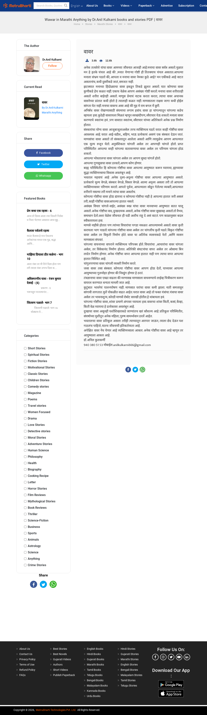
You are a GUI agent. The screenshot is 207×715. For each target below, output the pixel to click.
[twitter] (171, 657)
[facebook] (155, 657)
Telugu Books (94, 675)
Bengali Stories (129, 669)
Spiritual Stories (38, 354)
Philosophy (35, 456)
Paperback (147, 6)
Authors (57, 664)
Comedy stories (38, 386)
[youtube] (179, 657)
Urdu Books (93, 696)
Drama (32, 418)
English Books (95, 648)
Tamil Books (94, 669)
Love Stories (36, 425)
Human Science (38, 450)
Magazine (34, 393)
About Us (92, 6)
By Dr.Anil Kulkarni (52, 107)
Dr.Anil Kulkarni (52, 59)
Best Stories (60, 648)
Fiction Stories (37, 361)
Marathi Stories (130, 659)
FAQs (22, 675)
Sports (32, 533)
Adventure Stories (40, 444)
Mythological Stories (41, 501)
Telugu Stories (129, 685)
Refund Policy (27, 669)
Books (109, 6)
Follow (52, 66)
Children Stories (38, 380)
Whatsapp (43, 175)
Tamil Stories (128, 680)
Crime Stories (37, 565)
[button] (65, 5)
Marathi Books (95, 664)
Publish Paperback (64, 675)
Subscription (186, 6)
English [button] (77, 6)
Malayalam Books (97, 685)
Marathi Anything (52, 112)
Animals (33, 539)
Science (33, 552)
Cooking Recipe (38, 476)
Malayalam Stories (131, 675)
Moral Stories (37, 437)
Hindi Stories (128, 648)
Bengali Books (95, 680)
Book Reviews (37, 507)
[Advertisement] (43, 617)
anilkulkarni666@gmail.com (132, 345)
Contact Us (25, 654)
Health (32, 463)
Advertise (167, 6)
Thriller (33, 514)
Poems (32, 399)
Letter (32, 482)
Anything (34, 558)
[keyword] (51, 5)
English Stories (129, 664)
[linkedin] (187, 657)
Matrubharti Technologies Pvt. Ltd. (56, 709)
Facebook (43, 152)
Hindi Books (94, 654)
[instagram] (163, 657)
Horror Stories (37, 488)
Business (34, 527)
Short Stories (36, 348)
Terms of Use (26, 664)
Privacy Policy (27, 659)
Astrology (34, 546)
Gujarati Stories (130, 654)
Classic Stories (38, 374)
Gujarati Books (95, 659)
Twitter (43, 164)
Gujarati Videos (62, 659)
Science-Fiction (38, 520)
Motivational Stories (41, 367)
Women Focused (39, 412)
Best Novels (60, 654)
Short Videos (60, 669)
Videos (127, 6)
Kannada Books (96, 690)
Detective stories (39, 431)
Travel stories (37, 405)
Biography (34, 469)
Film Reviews (37, 495)
